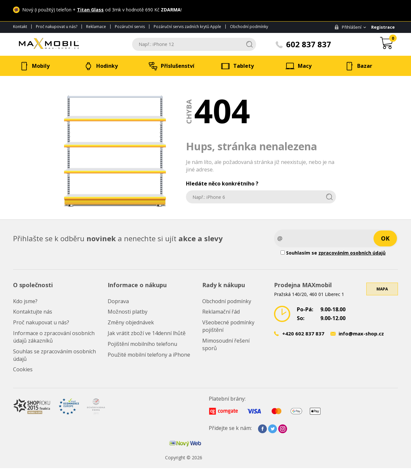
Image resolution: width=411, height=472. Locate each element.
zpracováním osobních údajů (352, 253)
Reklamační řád (221, 311)
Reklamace (96, 26)
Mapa (382, 289)
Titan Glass (90, 10)
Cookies (23, 369)
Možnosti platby (127, 311)
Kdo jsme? (25, 301)
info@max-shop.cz (361, 333)
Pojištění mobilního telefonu (142, 343)
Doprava (118, 301)
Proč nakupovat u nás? (56, 26)
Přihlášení (347, 27)
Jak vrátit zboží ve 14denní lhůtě (147, 333)
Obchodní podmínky (249, 26)
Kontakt (20, 26)
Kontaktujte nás (32, 311)
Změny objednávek (131, 322)
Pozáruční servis (130, 26)
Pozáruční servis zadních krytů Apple (187, 26)
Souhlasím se (333, 253)
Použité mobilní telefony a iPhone (149, 354)
